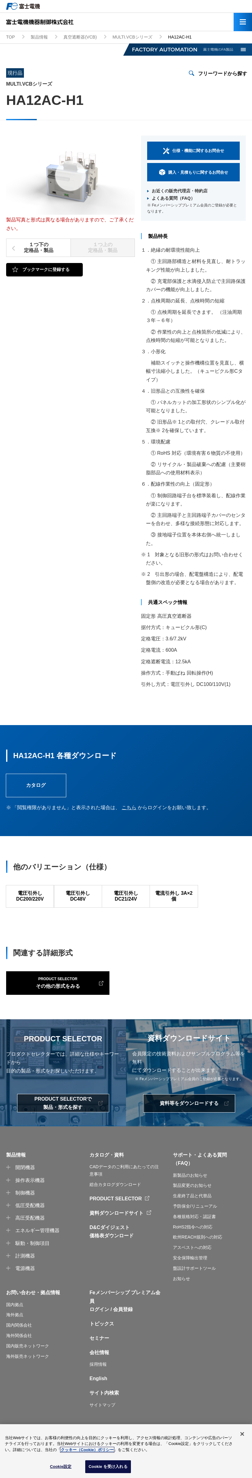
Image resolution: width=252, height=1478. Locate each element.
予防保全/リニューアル (195, 1219)
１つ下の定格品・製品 (38, 247)
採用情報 (98, 1377)
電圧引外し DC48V (78, 897)
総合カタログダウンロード (115, 1197)
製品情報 (39, 37)
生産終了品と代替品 (192, 1208)
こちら (129, 808)
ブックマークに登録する (46, 269)
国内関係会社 (19, 1338)
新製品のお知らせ (190, 1188)
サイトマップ (102, 1418)
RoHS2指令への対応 (192, 1240)
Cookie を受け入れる (108, 1467)
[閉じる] (242, 1434)
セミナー (99, 1351)
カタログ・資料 (107, 1168)
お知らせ (181, 1291)
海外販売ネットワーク (27, 1369)
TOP (10, 37)
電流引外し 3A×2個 (174, 897)
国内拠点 (14, 1317)
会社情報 (99, 1365)
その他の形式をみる (46, 995)
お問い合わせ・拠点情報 (33, 1306)
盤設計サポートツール (194, 1281)
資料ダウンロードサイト (116, 1226)
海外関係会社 (19, 1348)
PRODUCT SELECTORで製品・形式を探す (62, 1116)
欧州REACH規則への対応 (197, 1250)
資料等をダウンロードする (189, 1116)
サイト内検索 (104, 1406)
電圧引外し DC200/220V (30, 897)
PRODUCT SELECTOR (116, 1211)
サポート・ (185, 1168)
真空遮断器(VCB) (80, 37)
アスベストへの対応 (192, 1260)
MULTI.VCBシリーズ (132, 37)
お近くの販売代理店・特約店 (180, 190)
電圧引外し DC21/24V (125, 897)
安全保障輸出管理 (190, 1271)
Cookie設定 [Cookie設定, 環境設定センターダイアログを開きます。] (60, 1467)
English (98, 1391)
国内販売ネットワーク (27, 1359)
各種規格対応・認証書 (194, 1229)
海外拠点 (14, 1328)
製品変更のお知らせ (192, 1198)
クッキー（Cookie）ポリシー (87, 1450)
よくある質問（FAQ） (173, 198)
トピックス (102, 1336)
